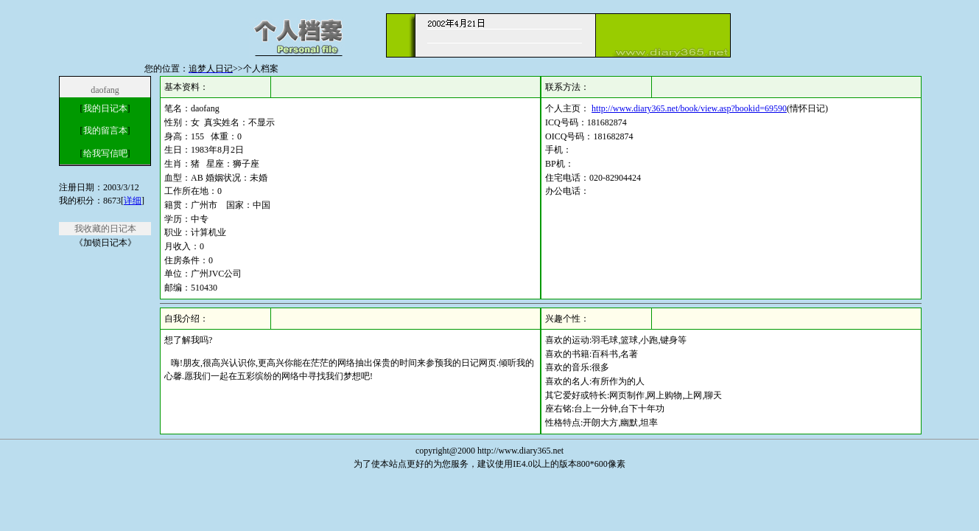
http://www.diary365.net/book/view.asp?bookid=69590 (689, 108)
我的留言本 (105, 130)
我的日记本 (105, 108)
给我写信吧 (105, 153)
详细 (132, 200)
